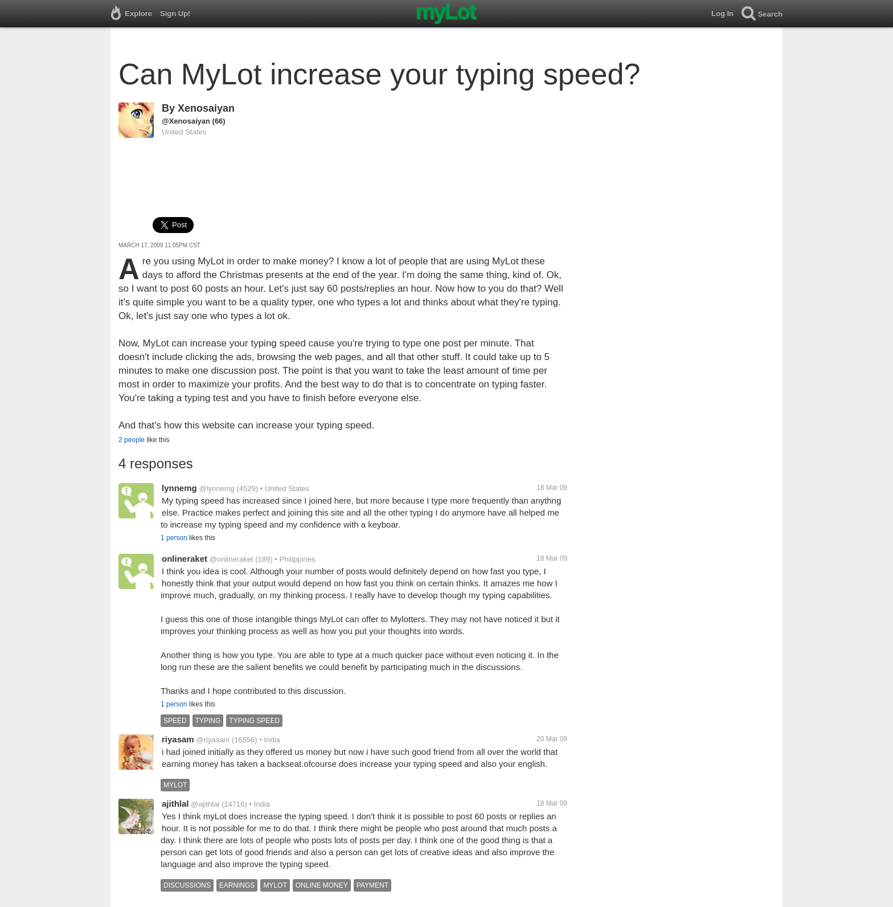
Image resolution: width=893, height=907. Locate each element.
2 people (131, 440)
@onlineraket (231, 559)
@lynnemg (216, 488)
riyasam (178, 739)
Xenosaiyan (206, 108)
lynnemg (179, 488)
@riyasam (213, 740)
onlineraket (184, 558)
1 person (174, 538)
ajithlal (175, 803)
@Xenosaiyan (186, 121)
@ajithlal (205, 804)
